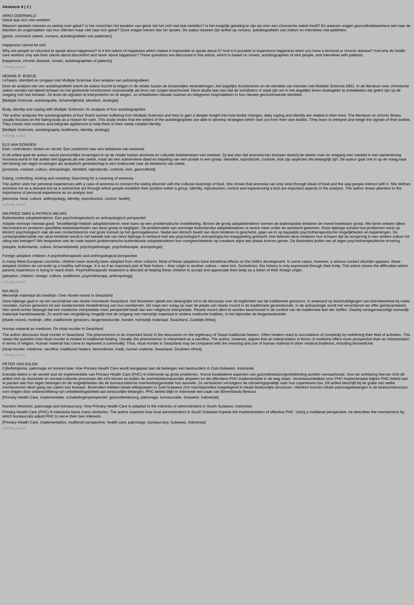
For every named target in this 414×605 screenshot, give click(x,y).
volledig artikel (14, 67)
